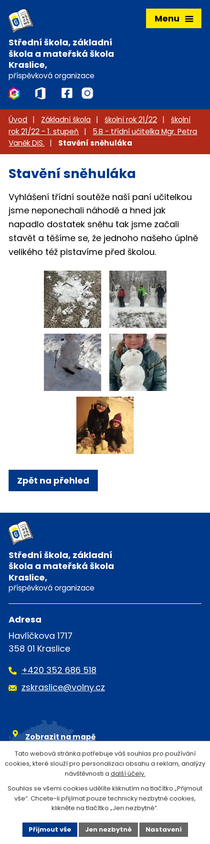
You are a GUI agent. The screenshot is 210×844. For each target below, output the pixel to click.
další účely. (128, 773)
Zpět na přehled (53, 480)
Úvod (18, 120)
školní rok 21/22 (131, 120)
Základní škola (66, 120)
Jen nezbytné (108, 829)
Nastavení (164, 829)
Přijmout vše (50, 829)
